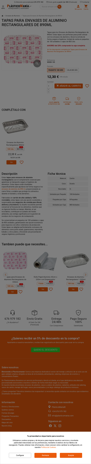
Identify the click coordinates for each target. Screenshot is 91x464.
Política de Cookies (48, 447)
